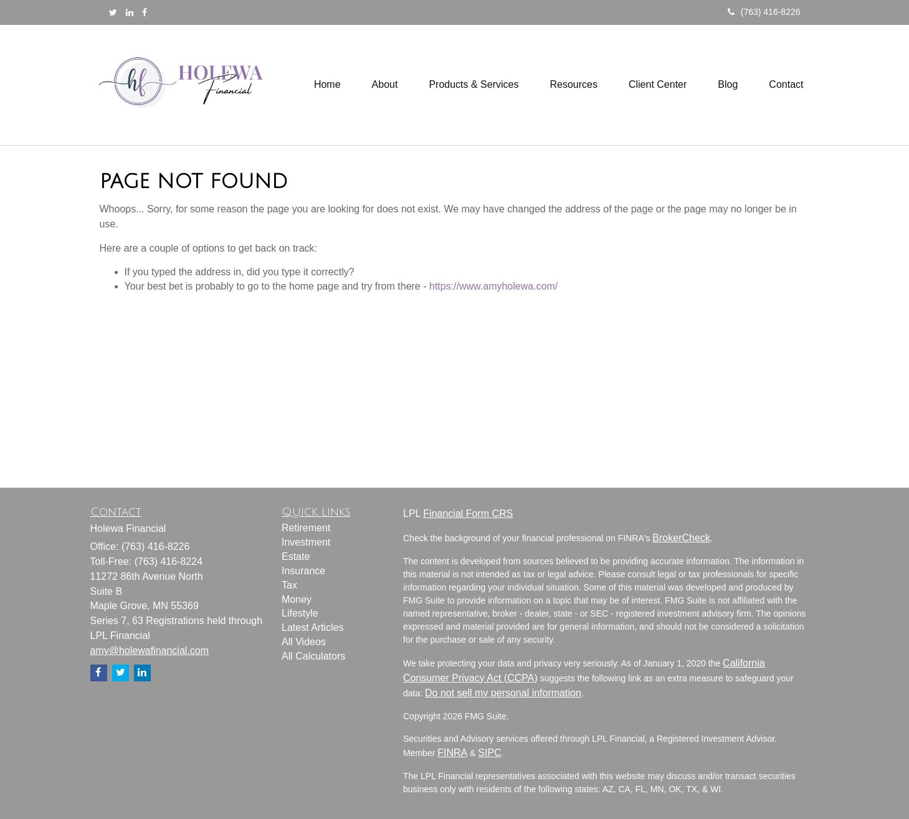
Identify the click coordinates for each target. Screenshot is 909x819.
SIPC (489, 752)
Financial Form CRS (468, 513)
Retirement (306, 528)
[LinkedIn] (129, 12)
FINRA (452, 752)
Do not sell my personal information (503, 693)
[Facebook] (144, 12)
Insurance (303, 571)
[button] (385, 85)
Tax (289, 585)
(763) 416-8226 (764, 12)
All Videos (304, 642)
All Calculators (313, 656)
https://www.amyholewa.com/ (493, 286)
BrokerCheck (681, 538)
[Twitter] (113, 12)
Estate (296, 556)
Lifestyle (300, 613)
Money (297, 599)
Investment (306, 542)
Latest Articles (313, 627)
